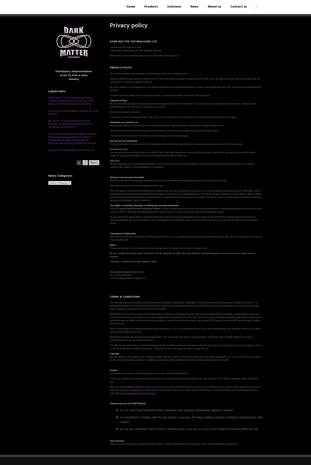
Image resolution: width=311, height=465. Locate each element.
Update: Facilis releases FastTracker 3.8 (71, 150)
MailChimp (122, 164)
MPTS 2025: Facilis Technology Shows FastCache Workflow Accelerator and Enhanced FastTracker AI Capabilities (70, 101)
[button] (257, 7)
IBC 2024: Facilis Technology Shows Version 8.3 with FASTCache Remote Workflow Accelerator (70, 124)
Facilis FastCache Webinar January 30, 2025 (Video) (73, 112)
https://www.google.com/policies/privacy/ (138, 393)
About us (214, 6)
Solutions (174, 6)
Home (131, 6)
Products (151, 6)
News (194, 6)
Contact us (238, 6)
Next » (94, 162)
